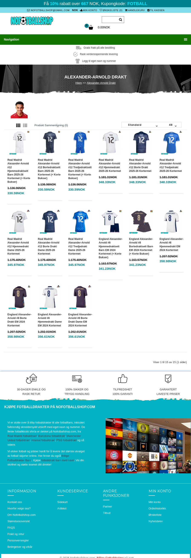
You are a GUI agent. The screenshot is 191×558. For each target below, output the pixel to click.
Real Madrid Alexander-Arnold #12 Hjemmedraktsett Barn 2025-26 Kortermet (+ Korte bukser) (18, 169)
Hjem (78, 81)
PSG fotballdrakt (66, 439)
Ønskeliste (155, 513)
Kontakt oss (14, 501)
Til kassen (155, 10)
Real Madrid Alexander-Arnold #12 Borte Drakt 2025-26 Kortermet (140, 164)
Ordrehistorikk (157, 507)
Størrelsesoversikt (18, 520)
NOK (75, 10)
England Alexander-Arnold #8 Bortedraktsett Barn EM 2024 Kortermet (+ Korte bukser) (141, 245)
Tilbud (107, 511)
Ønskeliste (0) (110, 10)
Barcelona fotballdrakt (51, 434)
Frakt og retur (15, 533)
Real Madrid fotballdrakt (22, 434)
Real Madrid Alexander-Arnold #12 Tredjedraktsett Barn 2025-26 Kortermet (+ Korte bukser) (80, 168)
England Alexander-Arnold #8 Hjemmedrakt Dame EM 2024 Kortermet (50, 319)
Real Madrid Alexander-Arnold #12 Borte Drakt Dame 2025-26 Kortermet (48, 245)
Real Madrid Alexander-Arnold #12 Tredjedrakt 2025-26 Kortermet (170, 164)
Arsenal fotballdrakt (43, 439)
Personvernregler (18, 539)
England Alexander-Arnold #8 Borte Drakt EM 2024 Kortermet (19, 319)
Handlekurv (135, 10)
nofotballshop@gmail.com (48, 10)
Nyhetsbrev (156, 520)
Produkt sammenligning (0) (51, 124)
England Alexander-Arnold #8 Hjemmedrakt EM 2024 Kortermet (171, 243)
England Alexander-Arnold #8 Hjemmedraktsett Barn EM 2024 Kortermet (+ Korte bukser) (110, 247)
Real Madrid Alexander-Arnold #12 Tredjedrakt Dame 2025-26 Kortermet (79, 245)
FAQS (11, 526)
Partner (107, 505)
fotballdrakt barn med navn (57, 459)
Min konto (88, 10)
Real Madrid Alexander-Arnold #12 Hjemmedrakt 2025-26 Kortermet (110, 164)
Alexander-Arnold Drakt (101, 81)
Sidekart (62, 501)
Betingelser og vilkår (19, 545)
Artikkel (61, 507)
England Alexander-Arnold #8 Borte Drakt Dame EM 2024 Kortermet (80, 319)
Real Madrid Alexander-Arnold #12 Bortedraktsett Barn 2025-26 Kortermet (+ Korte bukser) (49, 168)
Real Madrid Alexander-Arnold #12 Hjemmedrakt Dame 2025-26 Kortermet (18, 245)
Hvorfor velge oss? (18, 507)
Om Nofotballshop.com (21, 513)
